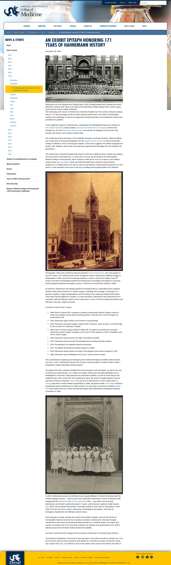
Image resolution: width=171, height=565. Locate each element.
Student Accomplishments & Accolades (22, 159)
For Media (49, 557)
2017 (10, 133)
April (11, 115)
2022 (10, 66)
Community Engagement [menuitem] (108, 26)
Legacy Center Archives (94, 141)
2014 (10, 144)
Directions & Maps (87, 557)
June (11, 108)
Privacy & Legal (67, 557)
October (13, 94)
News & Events (20, 32)
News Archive (32, 32)
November (13, 84)
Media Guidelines (13, 164)
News (9, 45)
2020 (10, 72)
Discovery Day (12, 184)
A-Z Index (41, 557)
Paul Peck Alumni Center (72, 130)
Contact (76, 557)
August (12, 101)
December (13, 80)
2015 (10, 140)
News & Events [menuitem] (129, 26)
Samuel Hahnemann (96, 273)
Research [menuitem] (73, 26)
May (11, 112)
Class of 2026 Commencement (18, 179)
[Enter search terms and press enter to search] (155, 3)
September (14, 98)
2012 (10, 151)
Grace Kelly (74, 381)
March (12, 119)
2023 (10, 62)
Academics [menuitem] (27, 26)
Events (9, 169)
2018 (10, 130)
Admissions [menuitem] (42, 26)
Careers (57, 557)
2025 (10, 55)
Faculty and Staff (113, 2)
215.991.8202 (121, 563)
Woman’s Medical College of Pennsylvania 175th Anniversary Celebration (23, 190)
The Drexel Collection (53, 128)
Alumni (125, 2)
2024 (10, 59)
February (13, 122)
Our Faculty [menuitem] (58, 26)
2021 (10, 69)
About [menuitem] (144, 26)
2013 (10, 147)
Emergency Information (102, 557)
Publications (11, 174)
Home (9, 32)
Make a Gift (135, 2)
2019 (42, 32)
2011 (10, 154)
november (51, 32)
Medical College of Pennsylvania (71, 501)
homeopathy (64, 162)
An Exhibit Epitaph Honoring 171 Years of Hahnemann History (26, 89)
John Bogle (109, 383)
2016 (10, 137)
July (11, 105)
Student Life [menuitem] (88, 26)
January (13, 126)
